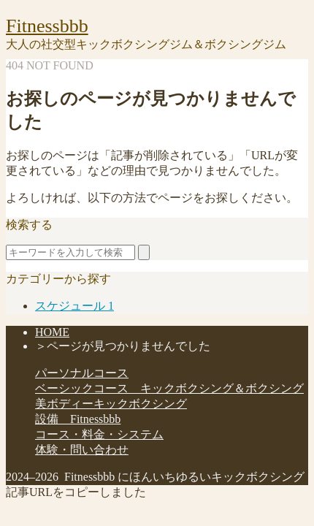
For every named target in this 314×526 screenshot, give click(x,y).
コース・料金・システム (99, 434)
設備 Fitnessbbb (77, 419)
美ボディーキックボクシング (111, 403)
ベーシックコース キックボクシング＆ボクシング (169, 388)
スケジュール (74, 306)
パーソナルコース (82, 373)
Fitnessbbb (47, 26)
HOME (52, 332)
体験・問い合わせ (82, 449)
